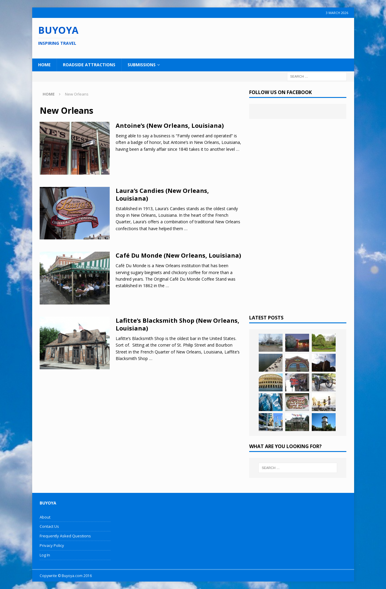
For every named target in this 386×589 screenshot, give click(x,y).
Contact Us (49, 526)
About (45, 517)
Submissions (142, 64)
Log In (45, 555)
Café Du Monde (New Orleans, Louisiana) (178, 255)
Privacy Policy (52, 545)
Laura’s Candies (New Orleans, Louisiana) (162, 194)
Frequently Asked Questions (65, 536)
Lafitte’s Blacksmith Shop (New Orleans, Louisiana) (177, 324)
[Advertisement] (231, 37)
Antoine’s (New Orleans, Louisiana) (170, 126)
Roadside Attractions (89, 64)
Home (44, 64)
